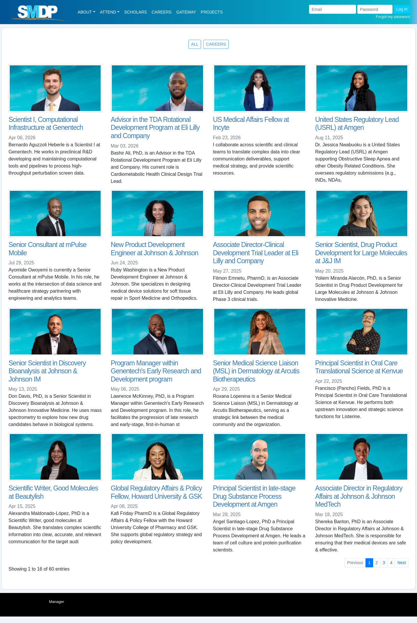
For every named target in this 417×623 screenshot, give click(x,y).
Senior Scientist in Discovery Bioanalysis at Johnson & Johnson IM (47, 371)
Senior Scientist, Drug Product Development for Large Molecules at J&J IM (361, 253)
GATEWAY (186, 12)
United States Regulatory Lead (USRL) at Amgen (357, 124)
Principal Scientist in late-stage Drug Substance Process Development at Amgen (254, 496)
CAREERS (162, 12)
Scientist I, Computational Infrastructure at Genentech (46, 124)
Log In (402, 9)
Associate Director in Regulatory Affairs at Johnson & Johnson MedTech (359, 496)
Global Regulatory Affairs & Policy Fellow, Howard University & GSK (156, 492)
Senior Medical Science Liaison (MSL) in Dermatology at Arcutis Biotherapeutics (256, 371)
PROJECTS (212, 12)
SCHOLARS (135, 12)
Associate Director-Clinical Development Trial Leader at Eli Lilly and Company (255, 253)
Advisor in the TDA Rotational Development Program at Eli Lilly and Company (155, 128)
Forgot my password (393, 16)
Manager (56, 601)
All (194, 44)
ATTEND (108, 12)
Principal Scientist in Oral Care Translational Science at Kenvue (359, 367)
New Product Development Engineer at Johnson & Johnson (154, 249)
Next (401, 562)
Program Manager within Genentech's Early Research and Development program (156, 371)
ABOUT (85, 12)
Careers (216, 44)
